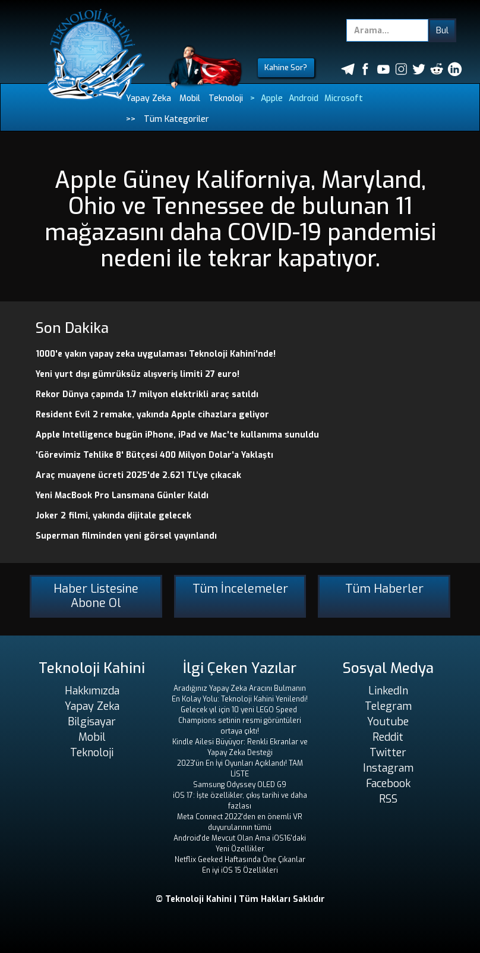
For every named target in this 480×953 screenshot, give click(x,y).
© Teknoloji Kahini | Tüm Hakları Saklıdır (240, 899)
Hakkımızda (92, 691)
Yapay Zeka (148, 98)
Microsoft (343, 98)
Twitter (388, 753)
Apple (272, 98)
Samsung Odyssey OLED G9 (239, 785)
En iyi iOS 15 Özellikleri (240, 870)
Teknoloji (226, 98)
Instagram (388, 768)
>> (130, 119)
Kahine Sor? (285, 67)
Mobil (189, 98)
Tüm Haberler (384, 589)
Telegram (388, 706)
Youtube (388, 722)
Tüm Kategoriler (176, 119)
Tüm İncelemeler (240, 589)
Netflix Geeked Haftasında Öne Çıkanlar (240, 859)
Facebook (388, 783)
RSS (388, 799)
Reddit (387, 737)
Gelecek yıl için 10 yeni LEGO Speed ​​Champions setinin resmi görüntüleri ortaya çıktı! (239, 720)
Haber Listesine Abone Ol (95, 596)
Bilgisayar (92, 722)
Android (303, 98)
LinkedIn (388, 691)
